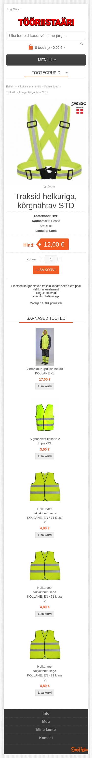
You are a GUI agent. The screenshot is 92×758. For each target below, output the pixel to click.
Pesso (55, 221)
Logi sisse (13, 9)
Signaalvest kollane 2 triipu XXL (45, 441)
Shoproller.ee (79, 749)
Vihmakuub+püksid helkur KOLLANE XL (44, 371)
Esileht (10, 86)
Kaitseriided (51, 86)
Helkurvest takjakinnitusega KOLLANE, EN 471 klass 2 (45, 515)
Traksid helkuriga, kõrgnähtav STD (27, 92)
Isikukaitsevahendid (29, 86)
